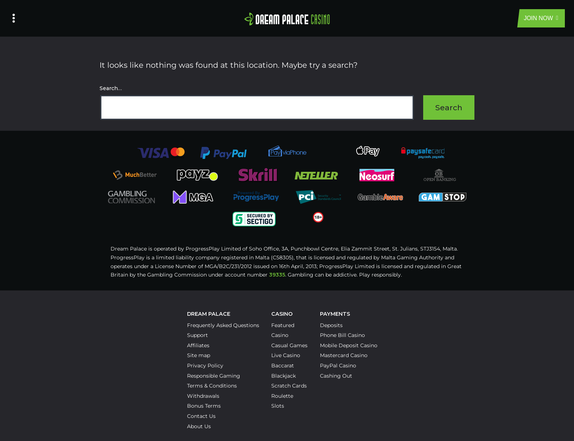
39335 (277, 274)
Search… (111, 88)
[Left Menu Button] (13, 18)
